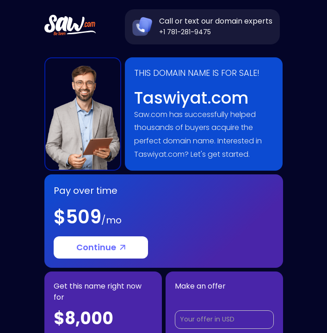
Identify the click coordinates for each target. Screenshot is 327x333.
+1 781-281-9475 (185, 32)
